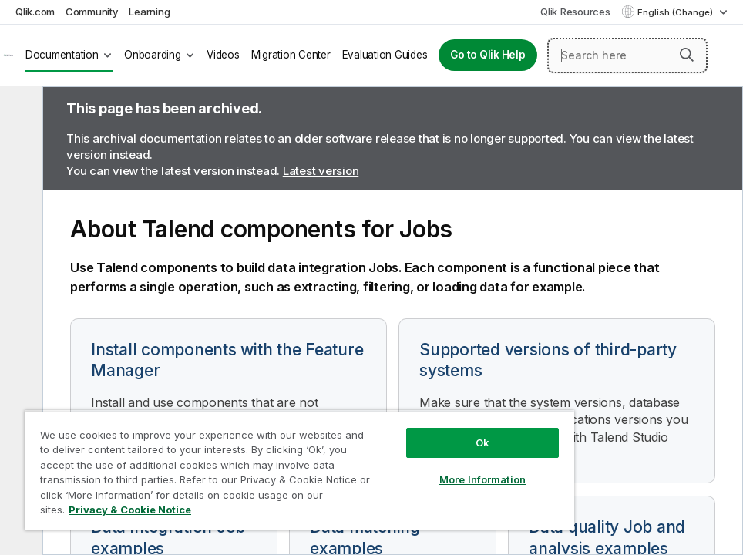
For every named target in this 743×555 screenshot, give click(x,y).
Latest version (321, 170)
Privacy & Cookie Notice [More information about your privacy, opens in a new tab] (130, 509)
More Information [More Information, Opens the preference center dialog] (482, 479)
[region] (299, 470)
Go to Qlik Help (487, 55)
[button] (686, 54)
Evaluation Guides (385, 55)
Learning (149, 11)
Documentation (62, 55)
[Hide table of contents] (19, 110)
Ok (482, 442)
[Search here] (627, 55)
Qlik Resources (575, 11)
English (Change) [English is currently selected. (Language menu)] (676, 12)
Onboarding (152, 55)
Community (92, 11)
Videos (223, 55)
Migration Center (291, 55)
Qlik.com (35, 11)
